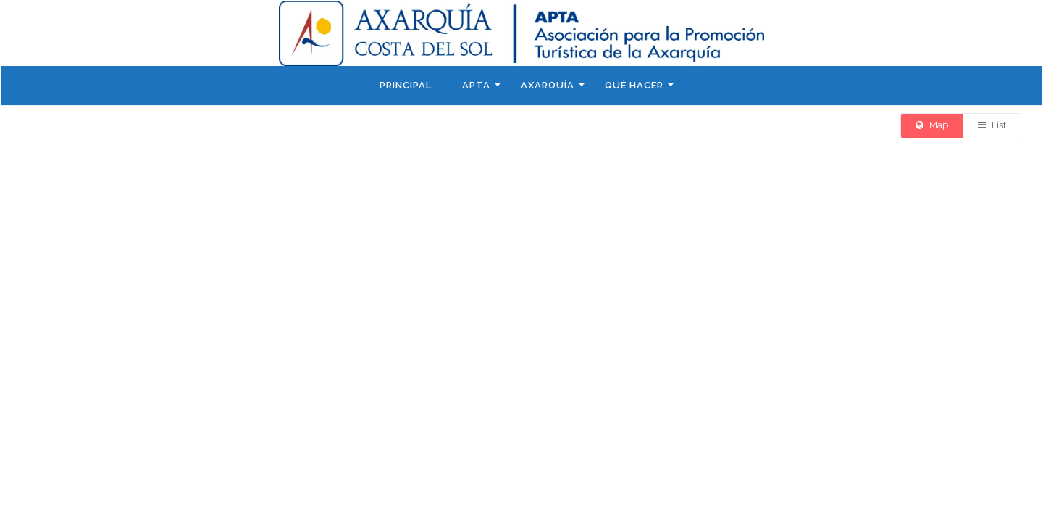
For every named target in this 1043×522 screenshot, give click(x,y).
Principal (406, 85)
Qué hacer (634, 85)
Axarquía (547, 85)
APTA (476, 85)
